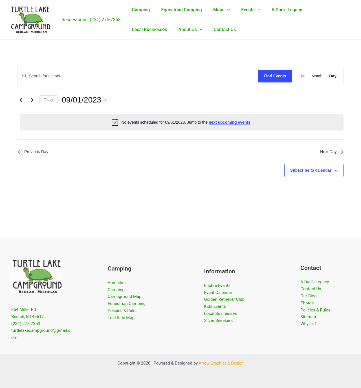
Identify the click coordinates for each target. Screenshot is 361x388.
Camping (116, 289)
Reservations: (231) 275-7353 (91, 19)
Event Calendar (218, 292)
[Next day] (31, 100)
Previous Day (34, 152)
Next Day (331, 152)
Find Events (275, 76)
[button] (221, 10)
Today (48, 100)
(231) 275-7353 (25, 323)
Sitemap (308, 316)
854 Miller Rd (23, 309)
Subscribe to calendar (310, 171)
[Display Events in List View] (302, 76)
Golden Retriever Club (224, 299)
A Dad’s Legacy (314, 281)
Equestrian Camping (127, 303)
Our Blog (308, 295)
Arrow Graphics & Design (221, 363)
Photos (307, 303)
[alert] (182, 122)
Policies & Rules (123, 310)
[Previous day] (20, 100)
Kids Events (215, 306)
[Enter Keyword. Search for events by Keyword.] (138, 76)
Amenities (117, 282)
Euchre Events (217, 285)
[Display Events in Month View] (316, 76)
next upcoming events (229, 122)
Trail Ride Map (121, 317)
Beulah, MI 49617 (27, 316)
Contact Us (310, 288)
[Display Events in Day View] (332, 76)
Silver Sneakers (218, 320)
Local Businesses (220, 313)
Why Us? (308, 323)
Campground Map (125, 296)
